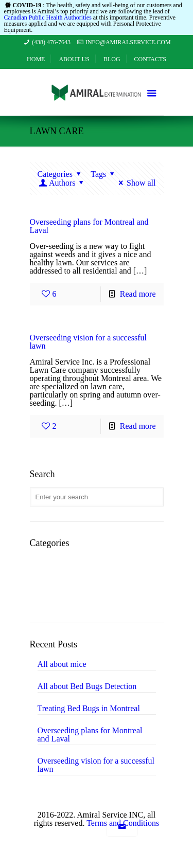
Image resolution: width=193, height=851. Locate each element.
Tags (104, 174)
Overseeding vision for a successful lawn (88, 341)
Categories (61, 174)
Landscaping (68, 566)
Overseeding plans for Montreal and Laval (89, 226)
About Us (74, 59)
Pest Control (67, 597)
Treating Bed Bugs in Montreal (89, 708)
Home (36, 59)
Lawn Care (65, 581)
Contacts (150, 59)
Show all (135, 182)
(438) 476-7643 (51, 42)
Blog (111, 59)
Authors (62, 182)
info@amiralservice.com (128, 42)
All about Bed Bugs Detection (87, 686)
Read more (138, 293)
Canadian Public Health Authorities (48, 17)
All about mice (62, 664)
